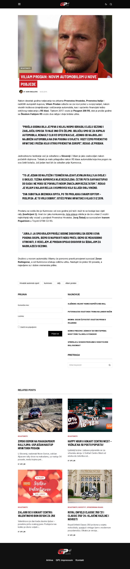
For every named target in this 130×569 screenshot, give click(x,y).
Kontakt (80, 560)
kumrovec (48, 283)
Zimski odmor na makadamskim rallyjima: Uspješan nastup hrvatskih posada (36, 445)
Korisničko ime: (23, 305)
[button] (19, 4)
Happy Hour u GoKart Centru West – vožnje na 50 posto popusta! (90, 443)
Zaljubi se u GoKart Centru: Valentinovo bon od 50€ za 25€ (36, 514)
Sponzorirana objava (95, 507)
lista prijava (71, 214)
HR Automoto (25, 68)
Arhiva (49, 560)
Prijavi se (55, 333)
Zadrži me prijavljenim (28, 327)
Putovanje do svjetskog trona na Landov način (90, 311)
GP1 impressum (64, 560)
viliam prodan (70, 283)
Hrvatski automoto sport (29, 283)
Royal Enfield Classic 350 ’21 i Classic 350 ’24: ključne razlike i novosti (88, 516)
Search (109, 365)
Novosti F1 (82, 507)
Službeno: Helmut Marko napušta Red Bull (87, 303)
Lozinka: (21, 316)
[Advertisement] (40, 360)
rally (58, 283)
